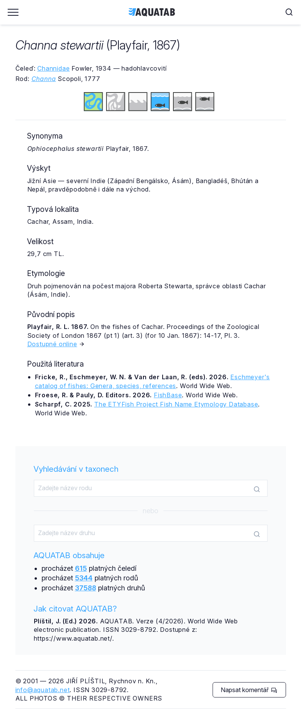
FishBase (168, 395)
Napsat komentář (249, 690)
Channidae (53, 68)
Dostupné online (52, 344)
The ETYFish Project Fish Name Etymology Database (176, 404)
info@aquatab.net (42, 690)
